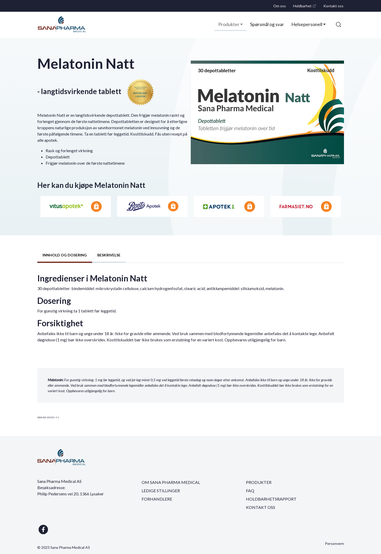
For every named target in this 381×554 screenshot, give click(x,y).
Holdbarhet (305, 7)
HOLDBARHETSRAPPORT (271, 498)
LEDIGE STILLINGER (161, 490)
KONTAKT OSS (260, 507)
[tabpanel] (190, 310)
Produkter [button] (229, 24)
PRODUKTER (258, 482)
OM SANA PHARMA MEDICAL (171, 482)
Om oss (279, 6)
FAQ (250, 490)
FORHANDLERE (157, 498)
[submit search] (338, 24)
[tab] (64, 255)
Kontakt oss (333, 6)
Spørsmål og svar (267, 24)
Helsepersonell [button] (307, 24)
